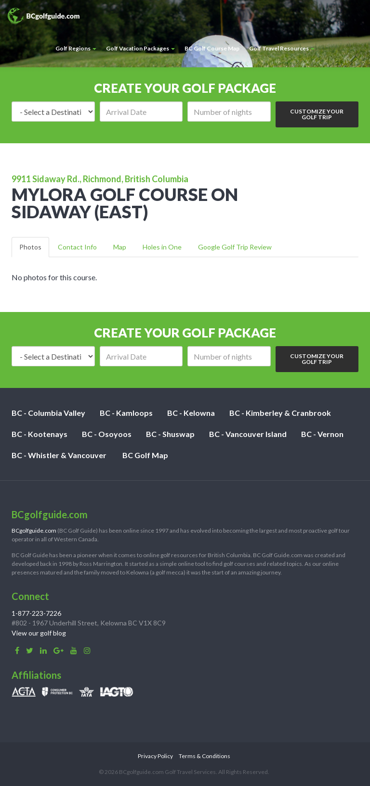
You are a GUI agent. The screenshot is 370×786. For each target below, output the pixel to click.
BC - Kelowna (191, 412)
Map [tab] (119, 247)
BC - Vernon (322, 433)
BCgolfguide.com (34, 530)
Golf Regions (75, 48)
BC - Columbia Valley (48, 412)
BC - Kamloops (126, 412)
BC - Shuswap (170, 433)
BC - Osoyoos (107, 433)
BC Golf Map (145, 455)
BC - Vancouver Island (248, 433)
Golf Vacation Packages (140, 48)
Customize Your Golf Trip (317, 114)
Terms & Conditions (204, 756)
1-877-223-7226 (36, 613)
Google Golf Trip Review (235, 247)
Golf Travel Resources (282, 48)
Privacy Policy (155, 756)
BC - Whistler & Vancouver (59, 455)
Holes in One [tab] (162, 247)
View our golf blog (39, 633)
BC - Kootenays (39, 433)
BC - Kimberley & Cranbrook (280, 412)
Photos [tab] (30, 247)
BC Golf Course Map (212, 48)
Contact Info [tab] (77, 247)
